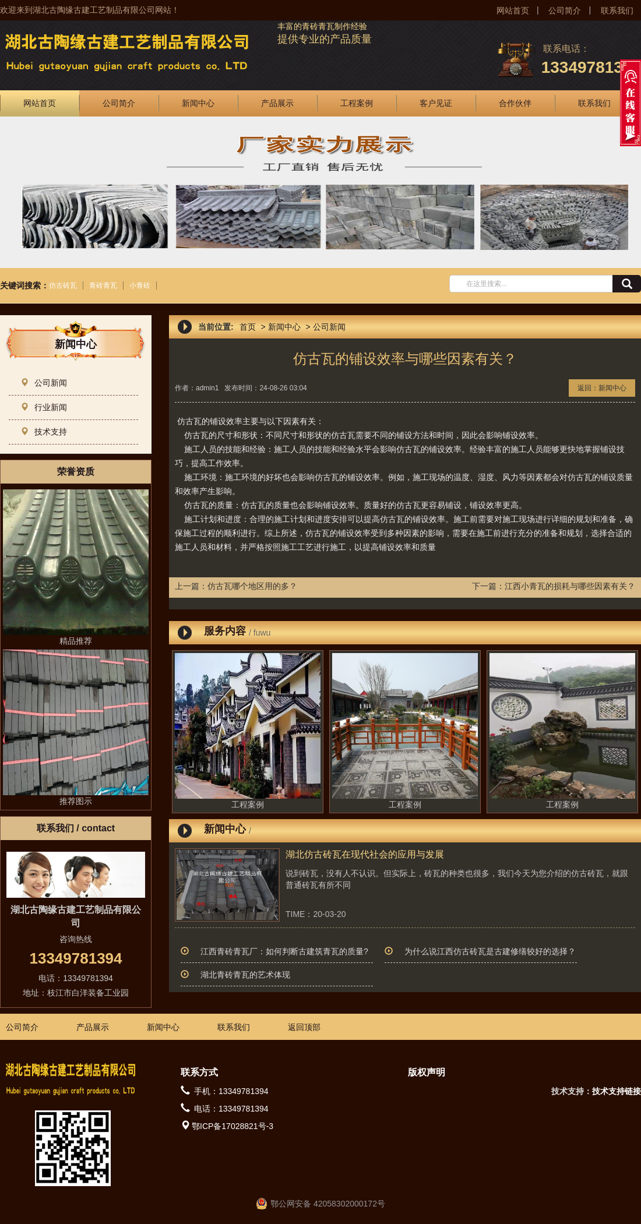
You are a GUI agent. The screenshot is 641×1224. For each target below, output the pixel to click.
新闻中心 (198, 103)
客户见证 (436, 103)
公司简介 (564, 10)
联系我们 (617, 10)
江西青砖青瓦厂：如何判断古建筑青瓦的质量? (284, 951)
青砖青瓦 (103, 285)
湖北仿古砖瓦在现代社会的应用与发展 (365, 854)
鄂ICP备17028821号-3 (232, 1126)
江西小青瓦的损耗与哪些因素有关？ (570, 586)
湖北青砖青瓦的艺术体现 (245, 974)
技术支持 (43, 431)
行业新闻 (43, 407)
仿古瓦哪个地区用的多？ (252, 586)
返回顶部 (304, 1027)
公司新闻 (43, 382)
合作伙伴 (515, 103)
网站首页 (512, 10)
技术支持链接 (616, 1091)
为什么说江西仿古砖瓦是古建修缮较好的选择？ (490, 951)
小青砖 (139, 285)
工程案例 (356, 103)
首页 (248, 326)
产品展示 (277, 103)
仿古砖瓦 (63, 285)
